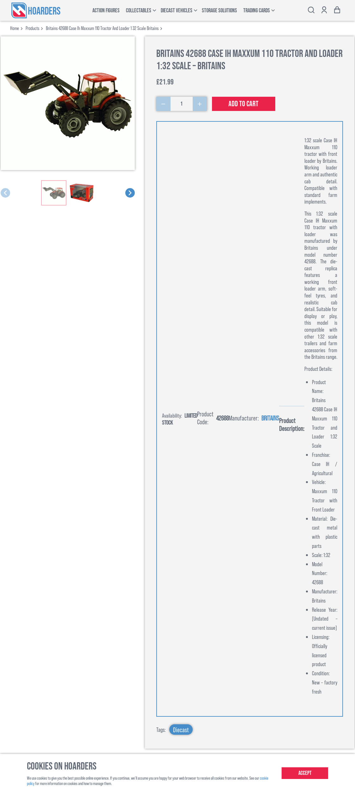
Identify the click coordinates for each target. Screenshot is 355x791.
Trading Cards (256, 10)
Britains (270, 418)
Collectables (138, 10)
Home (14, 28)
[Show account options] (324, 10)
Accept (305, 773)
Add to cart (243, 103)
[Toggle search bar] (311, 10)
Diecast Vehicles (176, 10)
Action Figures (106, 10)
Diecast (181, 729)
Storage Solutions (219, 10)
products (32, 28)
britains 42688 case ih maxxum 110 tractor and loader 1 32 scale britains (102, 28)
